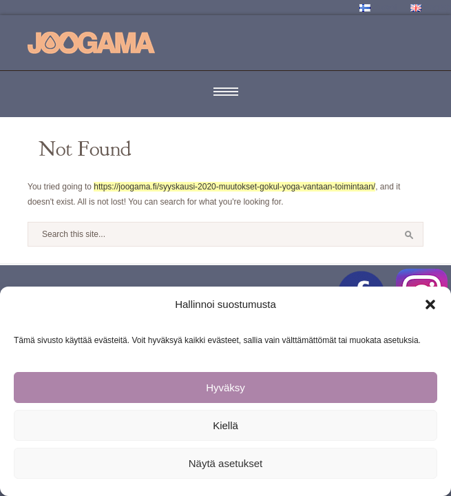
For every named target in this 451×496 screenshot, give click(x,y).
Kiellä (225, 425)
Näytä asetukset (226, 463)
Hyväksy (225, 387)
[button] (430, 304)
